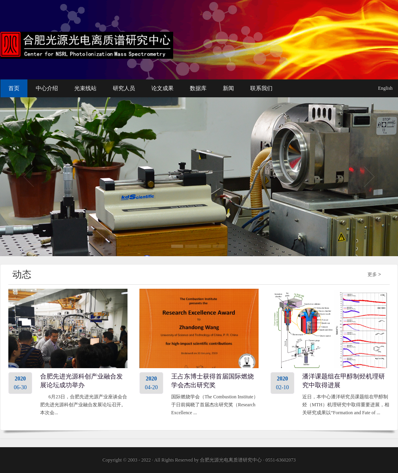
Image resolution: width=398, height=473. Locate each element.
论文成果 (162, 88)
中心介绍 (47, 88)
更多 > (374, 274)
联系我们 (261, 88)
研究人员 (124, 88)
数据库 (198, 88)
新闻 (228, 88)
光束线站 (85, 88)
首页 (13, 88)
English (385, 88)
